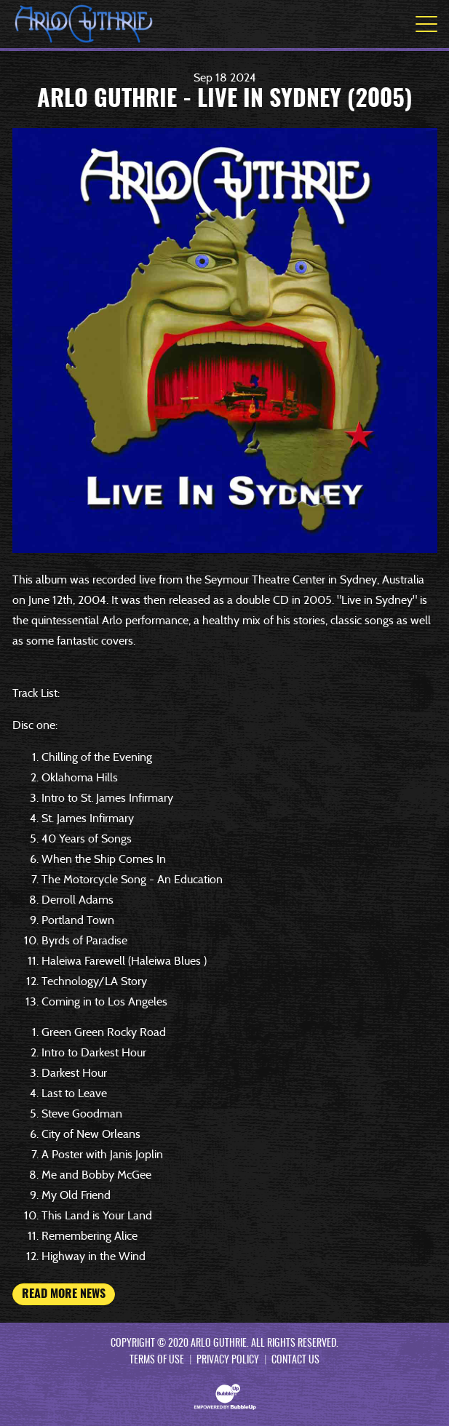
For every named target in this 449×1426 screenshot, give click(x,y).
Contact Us (295, 1360)
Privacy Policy (227, 1360)
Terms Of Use (157, 1360)
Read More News (64, 1294)
